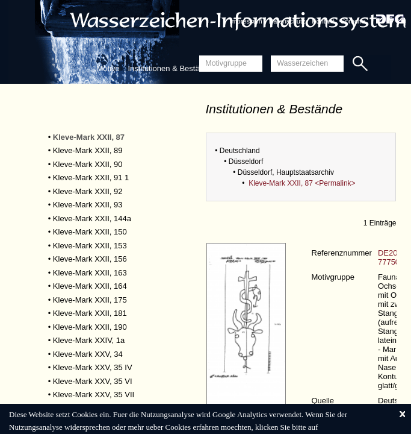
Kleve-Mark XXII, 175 (90, 299)
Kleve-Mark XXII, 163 (90, 272)
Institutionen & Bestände (170, 68)
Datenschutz (286, 21)
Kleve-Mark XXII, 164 (90, 286)
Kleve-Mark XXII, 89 (88, 150)
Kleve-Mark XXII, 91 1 (91, 177)
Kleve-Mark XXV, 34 (88, 354)
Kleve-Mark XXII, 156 (90, 258)
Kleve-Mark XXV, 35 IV (92, 367)
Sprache (353, 21)
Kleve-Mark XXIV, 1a (89, 340)
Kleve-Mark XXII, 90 (88, 164)
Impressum (245, 21)
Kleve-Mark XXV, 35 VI (92, 381)
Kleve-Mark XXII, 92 (88, 191)
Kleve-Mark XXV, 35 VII (93, 394)
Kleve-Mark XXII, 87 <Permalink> (302, 183)
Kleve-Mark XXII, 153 (90, 245)
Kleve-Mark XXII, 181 (90, 313)
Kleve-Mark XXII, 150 (90, 231)
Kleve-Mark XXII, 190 (90, 327)
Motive (108, 68)
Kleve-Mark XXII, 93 (88, 204)
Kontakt (323, 21)
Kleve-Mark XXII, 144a (92, 218)
